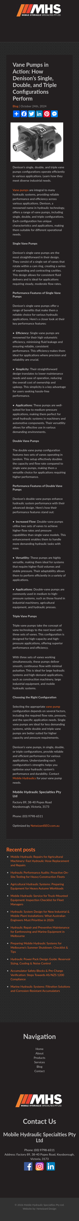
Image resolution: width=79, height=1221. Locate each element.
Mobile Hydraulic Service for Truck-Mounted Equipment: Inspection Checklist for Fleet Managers (39, 900)
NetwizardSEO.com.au (45, 825)
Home (39, 1049)
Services (39, 1062)
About (39, 1053)
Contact (39, 1071)
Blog (15, 106)
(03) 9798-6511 (44, 1150)
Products (39, 1057)
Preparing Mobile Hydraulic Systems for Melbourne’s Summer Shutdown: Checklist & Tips (39, 947)
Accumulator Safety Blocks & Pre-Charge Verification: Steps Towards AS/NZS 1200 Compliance (37, 975)
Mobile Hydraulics (24, 778)
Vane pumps (20, 190)
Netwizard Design (46, 1208)
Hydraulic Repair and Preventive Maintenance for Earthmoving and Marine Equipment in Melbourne (40, 932)
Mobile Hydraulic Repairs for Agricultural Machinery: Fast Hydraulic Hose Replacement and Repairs (40, 861)
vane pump (53, 706)
